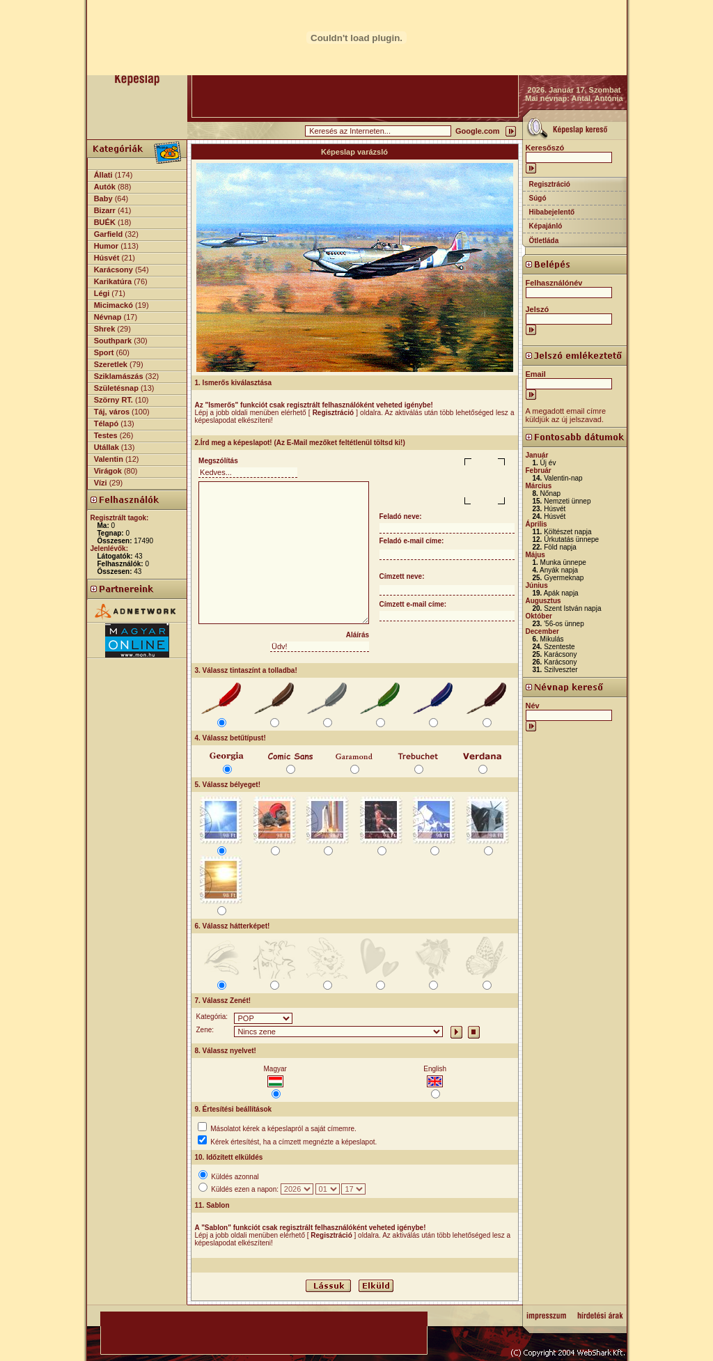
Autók (105, 186)
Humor (106, 246)
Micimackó (113, 305)
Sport (104, 352)
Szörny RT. (113, 400)
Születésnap (116, 388)
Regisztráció (549, 184)
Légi (102, 293)
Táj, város (112, 411)
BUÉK (105, 222)
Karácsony (113, 269)
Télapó (106, 423)
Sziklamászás (118, 376)
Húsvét (107, 258)
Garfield (108, 234)
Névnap (108, 317)
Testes (106, 435)
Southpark (113, 340)
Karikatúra (113, 281)
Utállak (106, 447)
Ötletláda (544, 240)
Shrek (105, 329)
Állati (103, 175)
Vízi (100, 483)
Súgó (538, 198)
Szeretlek (110, 364)
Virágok (108, 471)
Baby (103, 198)
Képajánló (546, 226)
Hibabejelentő (552, 212)
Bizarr (105, 210)
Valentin (108, 459)
